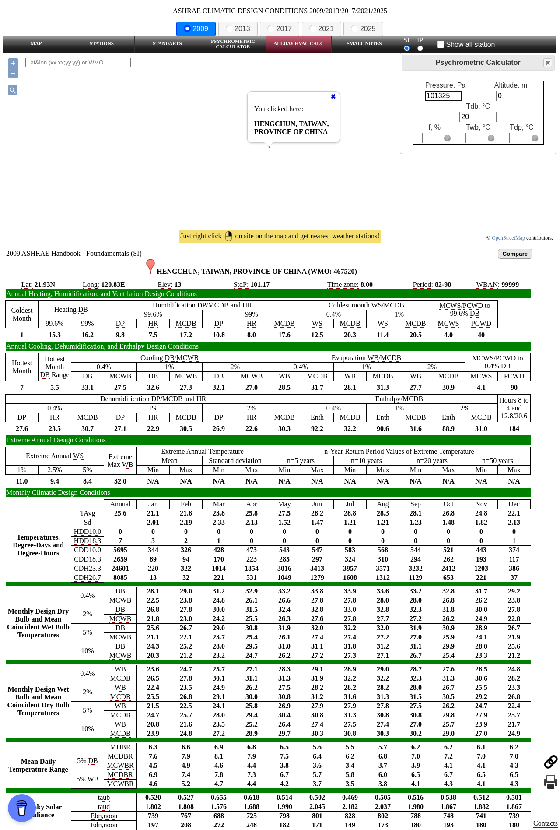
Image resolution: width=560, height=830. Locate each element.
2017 (279, 28)
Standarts (167, 43)
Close (547, 63)
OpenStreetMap (508, 238)
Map (36, 43)
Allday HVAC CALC (298, 43)
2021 (321, 28)
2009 (196, 28)
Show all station (466, 44)
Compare (515, 254)
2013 (238, 28)
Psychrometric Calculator (233, 44)
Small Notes (364, 43)
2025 (363, 28)
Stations (102, 43)
